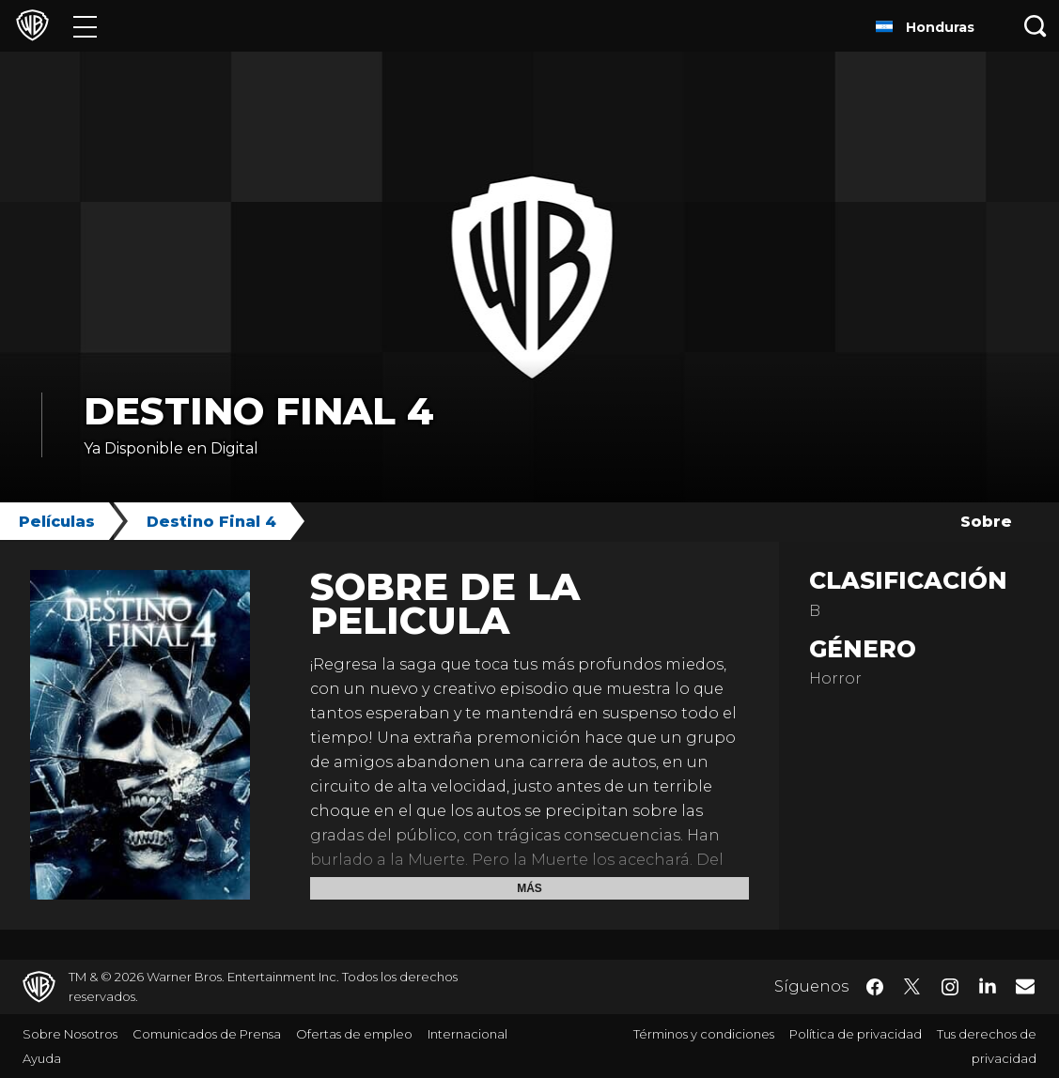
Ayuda (42, 1058)
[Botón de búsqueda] (1035, 26)
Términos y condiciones (703, 1033)
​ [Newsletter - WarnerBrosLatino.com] (1025, 986)
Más (529, 888)
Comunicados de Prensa (206, 1033)
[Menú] (85, 26)
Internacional (467, 1033)
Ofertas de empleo (354, 1033)
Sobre (986, 522)
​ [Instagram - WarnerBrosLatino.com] (950, 986)
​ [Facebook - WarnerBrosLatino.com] (875, 986)
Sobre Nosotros (70, 1033)
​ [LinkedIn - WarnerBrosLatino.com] (987, 985)
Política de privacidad (855, 1033)
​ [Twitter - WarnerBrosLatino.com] (912, 986)
